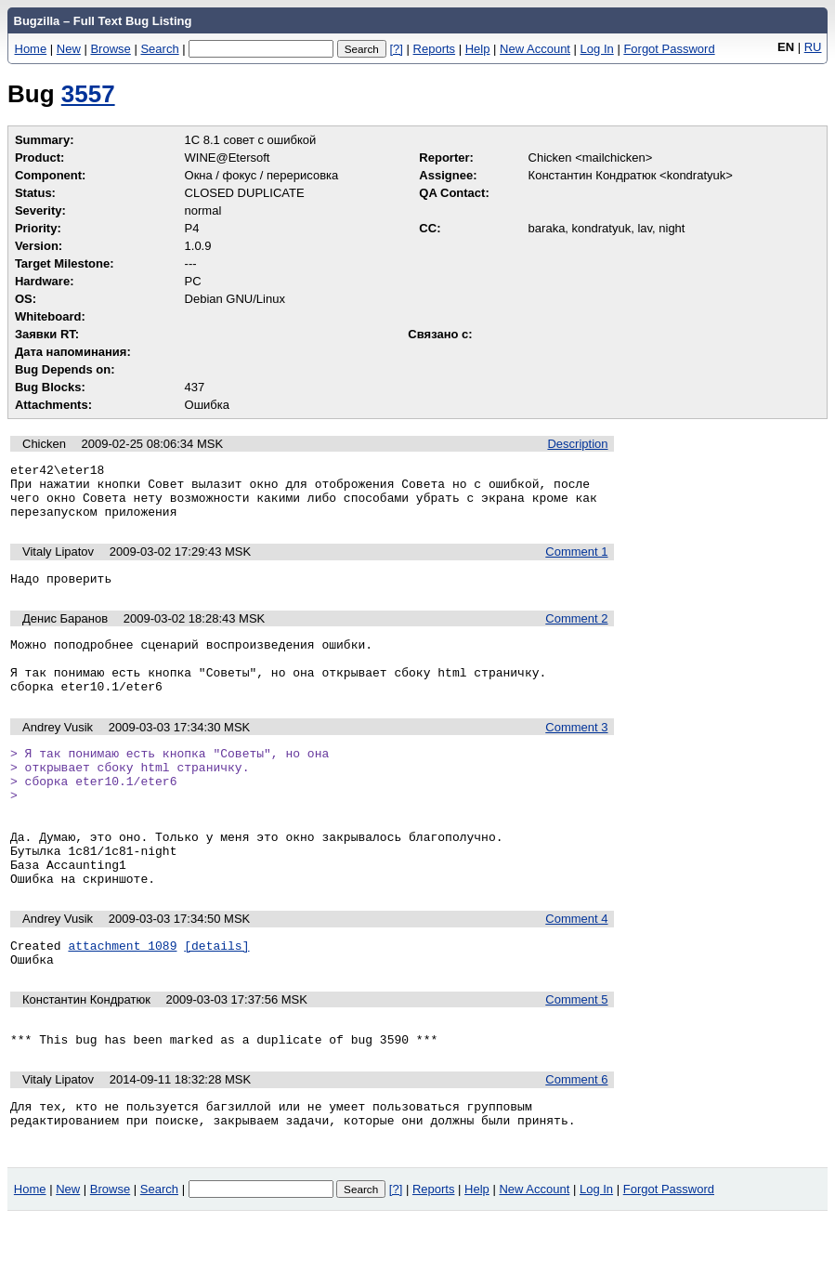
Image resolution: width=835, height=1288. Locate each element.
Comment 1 (576, 563)
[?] (395, 49)
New (69, 49)
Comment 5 (576, 1058)
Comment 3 (576, 752)
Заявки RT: (47, 334)
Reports (434, 49)
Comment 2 (576, 632)
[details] (216, 1000)
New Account (535, 49)
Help (477, 49)
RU (813, 47)
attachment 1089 (122, 1000)
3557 (88, 94)
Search (159, 49)
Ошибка (207, 405)
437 (195, 387)
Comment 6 (576, 1143)
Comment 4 (576, 972)
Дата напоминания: (73, 352)
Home (31, 49)
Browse (110, 49)
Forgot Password (668, 49)
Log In (597, 49)
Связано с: (440, 334)
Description (577, 444)
